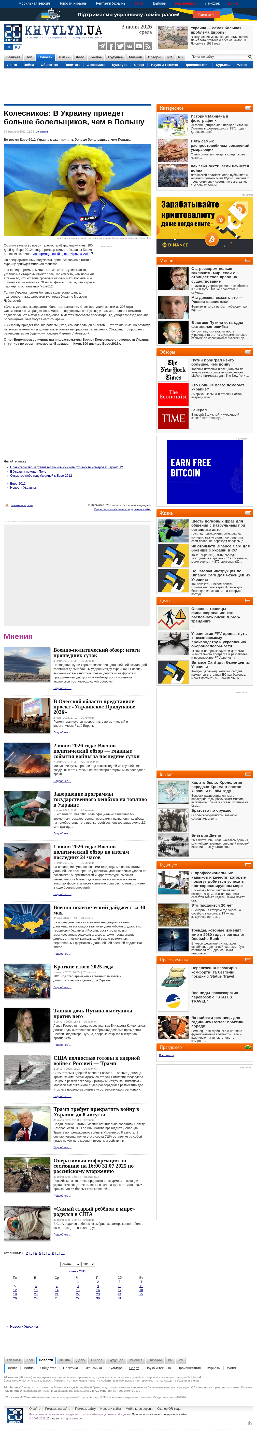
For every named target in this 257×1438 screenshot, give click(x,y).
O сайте (34, 1409)
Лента (12, 65)
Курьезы (223, 65)
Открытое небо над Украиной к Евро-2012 (41, 475)
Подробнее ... (62, 688)
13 (36, 1290)
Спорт (139, 65)
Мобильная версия (34, 3)
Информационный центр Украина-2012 (61, 254)
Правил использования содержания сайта (159, 1414)
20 (36, 1294)
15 (78, 1290)
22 (78, 1294)
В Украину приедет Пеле (28, 471)
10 (63, 1253)
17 (119, 1290)
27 (36, 1298)
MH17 (139, 3)
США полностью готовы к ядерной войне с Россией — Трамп (96, 1060)
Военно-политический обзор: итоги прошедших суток (96, 652)
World (242, 65)
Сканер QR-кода (169, 1409)
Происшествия (196, 65)
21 (57, 1294)
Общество (49, 65)
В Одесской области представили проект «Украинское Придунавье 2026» (94, 706)
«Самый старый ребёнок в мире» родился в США (94, 1211)
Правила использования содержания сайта (122, 509)
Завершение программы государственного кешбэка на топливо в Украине (100, 799)
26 (15, 1298)
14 (57, 1290)
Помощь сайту (85, 1409)
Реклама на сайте (57, 1409)
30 (98, 1298)
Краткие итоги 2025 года (83, 967)
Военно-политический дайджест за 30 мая (99, 910)
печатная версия (18, 505)
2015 (82, 1271)
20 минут (25, 1377)
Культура (120, 65)
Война (233, 3)
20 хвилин (42, 131)
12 (15, 1290)
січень (73, 1271)
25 (141, 1294)
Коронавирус (185, 3)
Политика (72, 65)
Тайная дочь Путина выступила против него (92, 1013)
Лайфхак (212, 3)
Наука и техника (164, 65)
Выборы (159, 3)
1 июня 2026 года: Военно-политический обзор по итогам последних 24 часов (91, 852)
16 (98, 1290)
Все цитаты (166, 1055)
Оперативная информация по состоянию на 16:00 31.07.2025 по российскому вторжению (93, 1165)
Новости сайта (110, 1409)
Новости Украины (73, 3)
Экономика (96, 65)
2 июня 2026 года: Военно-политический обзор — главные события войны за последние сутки (96, 751)
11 (141, 1286)
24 (119, 1294)
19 (15, 1294)
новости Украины (54, 1380)
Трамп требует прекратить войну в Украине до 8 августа (96, 1111)
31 (119, 1298)
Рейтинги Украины (111, 3)
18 (141, 1290)
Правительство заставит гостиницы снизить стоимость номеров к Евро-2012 (66, 467)
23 (98, 1294)
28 (57, 1298)
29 (78, 1298)
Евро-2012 (18, 483)
